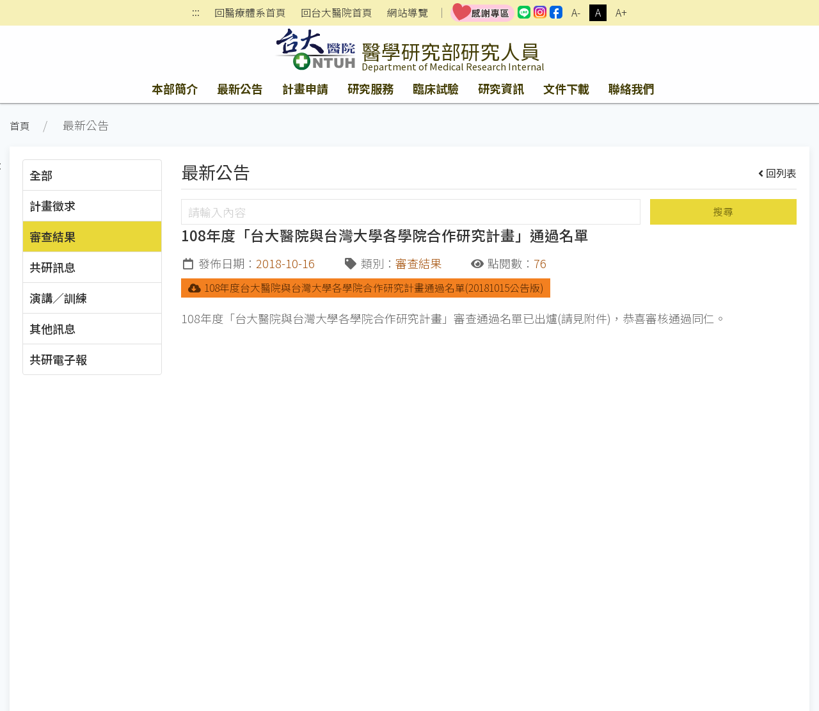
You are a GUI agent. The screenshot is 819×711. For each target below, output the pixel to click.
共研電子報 (58, 359)
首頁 (20, 125)
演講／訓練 (58, 297)
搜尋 (723, 211)
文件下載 (566, 88)
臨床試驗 (436, 88)
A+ (621, 12)
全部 (40, 174)
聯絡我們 (631, 88)
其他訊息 (52, 328)
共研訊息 (52, 267)
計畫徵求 (52, 205)
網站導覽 (407, 13)
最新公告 (240, 88)
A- (575, 12)
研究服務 (370, 88)
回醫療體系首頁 (250, 13)
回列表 (777, 172)
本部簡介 (175, 88)
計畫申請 (305, 88)
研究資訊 (501, 88)
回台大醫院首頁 (336, 13)
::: (196, 13)
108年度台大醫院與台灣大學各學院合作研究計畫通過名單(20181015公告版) (365, 287)
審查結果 (52, 236)
